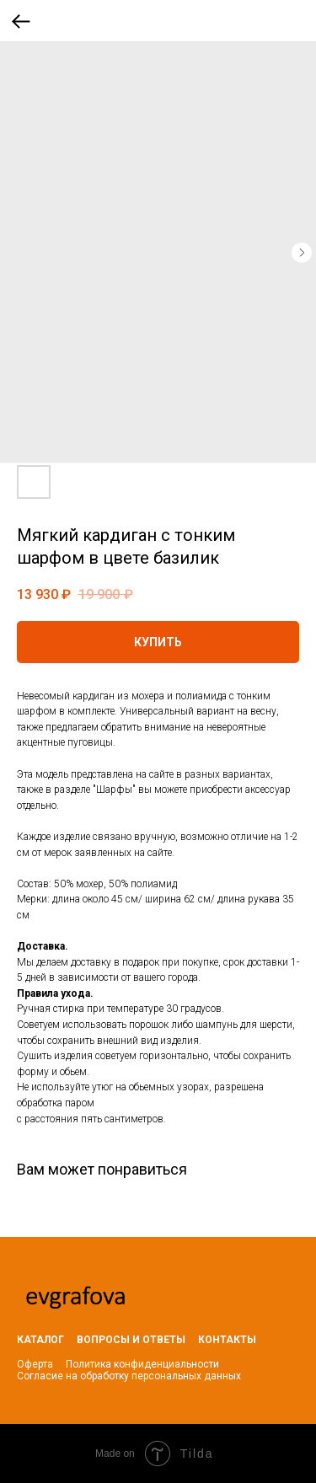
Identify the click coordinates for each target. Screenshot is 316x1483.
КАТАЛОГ (40, 1340)
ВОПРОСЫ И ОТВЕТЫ (131, 1340)
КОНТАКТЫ (227, 1340)
